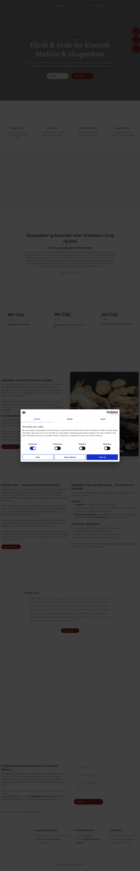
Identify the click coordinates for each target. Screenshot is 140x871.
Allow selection (70, 457)
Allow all (102, 457)
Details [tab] (70, 419)
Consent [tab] (37, 419)
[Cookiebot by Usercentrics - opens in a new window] (108, 412)
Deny (38, 457)
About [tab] (103, 419)
